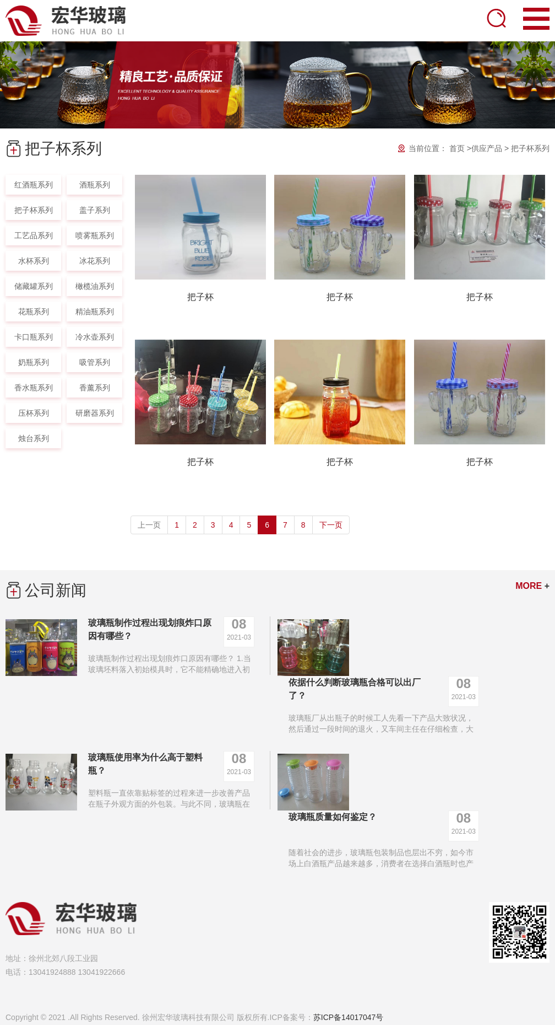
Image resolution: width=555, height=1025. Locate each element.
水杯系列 (33, 260)
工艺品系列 (33, 235)
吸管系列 (94, 362)
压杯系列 (33, 413)
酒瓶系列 (94, 184)
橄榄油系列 (94, 286)
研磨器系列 (94, 413)
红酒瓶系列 (33, 184)
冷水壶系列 (94, 336)
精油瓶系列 (94, 311)
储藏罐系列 (33, 286)
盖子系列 (94, 210)
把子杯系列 (530, 148)
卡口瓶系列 (33, 336)
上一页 (149, 524)
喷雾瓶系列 (94, 235)
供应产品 (486, 148)
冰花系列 (94, 260)
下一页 (330, 524)
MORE (532, 586)
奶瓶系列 (33, 362)
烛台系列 (33, 438)
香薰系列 (94, 387)
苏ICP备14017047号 (348, 1017)
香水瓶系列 (33, 387)
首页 (457, 148)
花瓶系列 (33, 311)
